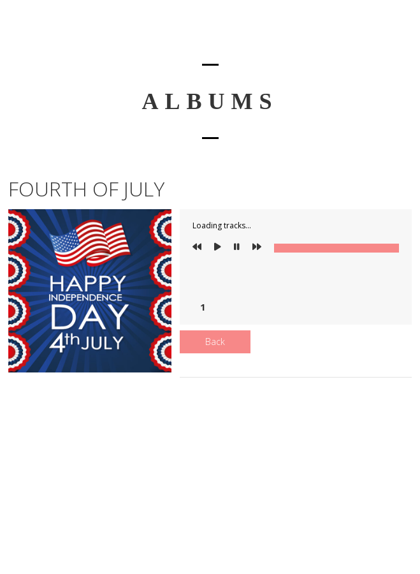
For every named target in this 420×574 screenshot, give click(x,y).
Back (215, 341)
